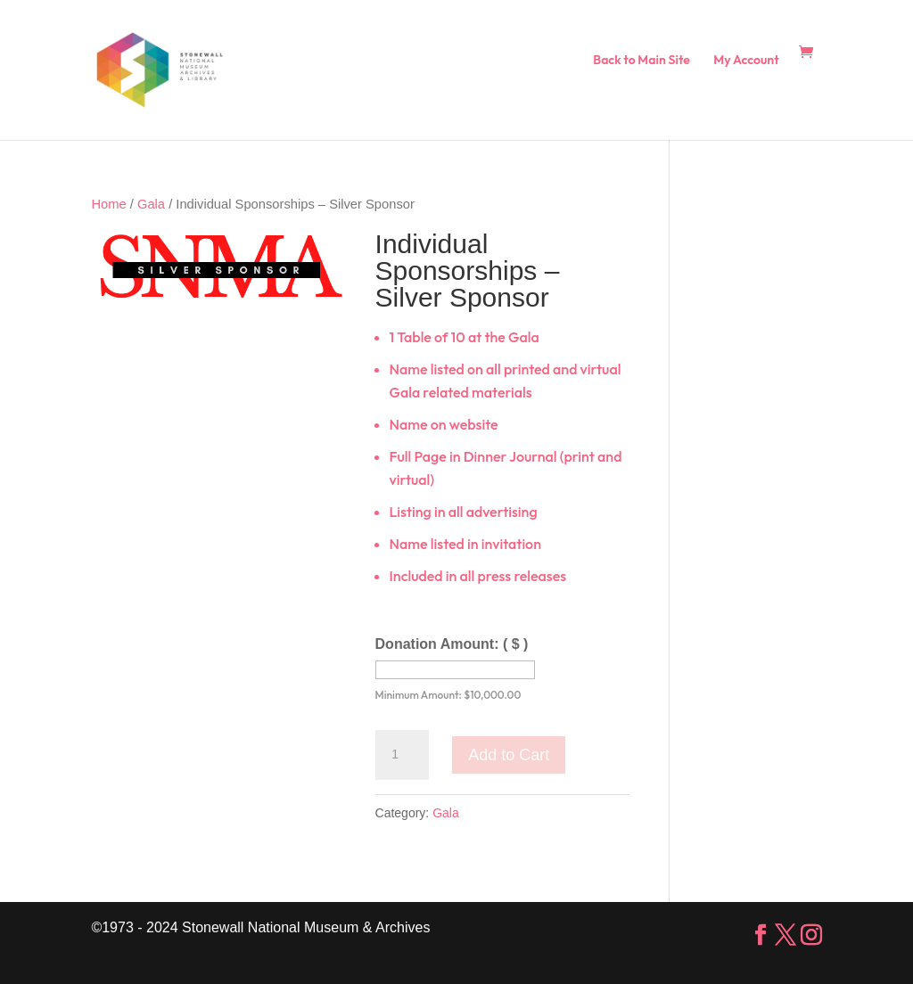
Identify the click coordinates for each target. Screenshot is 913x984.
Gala (151, 204)
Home (108, 204)
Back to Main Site (641, 60)
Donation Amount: (452, 644)
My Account (745, 60)
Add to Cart (508, 755)
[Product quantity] (402, 755)
